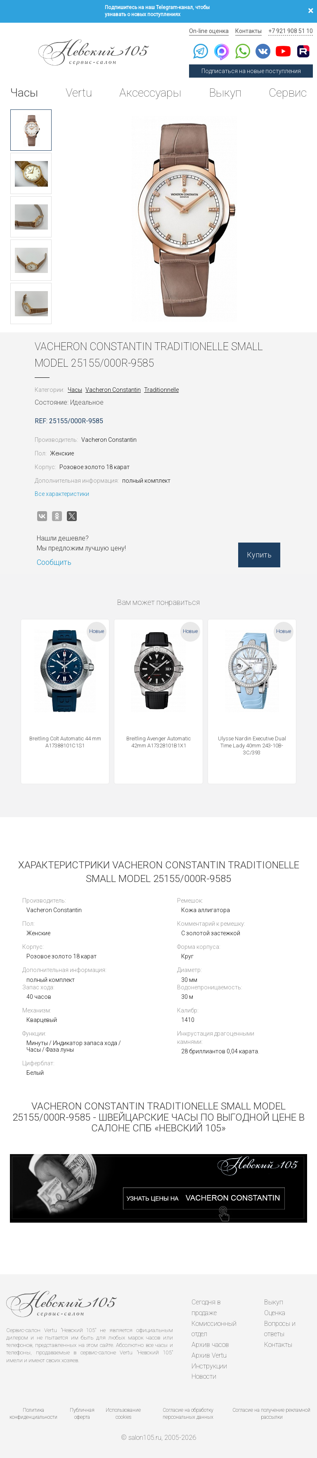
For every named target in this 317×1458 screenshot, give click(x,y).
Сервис (288, 93)
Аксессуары (150, 93)
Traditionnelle (161, 390)
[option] (31, 130)
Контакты (248, 31)
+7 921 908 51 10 (290, 31)
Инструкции (209, 1365)
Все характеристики (62, 494)
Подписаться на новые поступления (251, 71)
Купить (259, 554)
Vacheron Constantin (113, 390)
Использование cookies (123, 1412)
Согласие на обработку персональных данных (188, 1412)
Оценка (274, 1312)
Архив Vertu (209, 1354)
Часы (24, 93)
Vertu (79, 93)
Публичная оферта (82, 1412)
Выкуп (225, 93)
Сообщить (54, 562)
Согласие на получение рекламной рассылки (271, 1412)
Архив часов (210, 1344)
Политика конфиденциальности (33, 1412)
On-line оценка (209, 31)
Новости (204, 1376)
